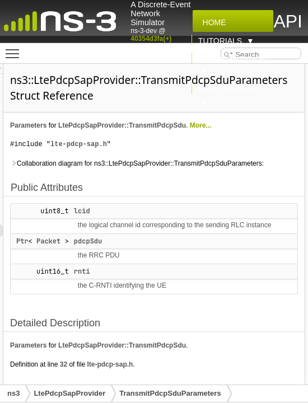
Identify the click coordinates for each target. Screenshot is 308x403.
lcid (222, 247)
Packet (188, 327)
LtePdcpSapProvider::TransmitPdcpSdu (214, 138)
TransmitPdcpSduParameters (170, 393)
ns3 (13, 393)
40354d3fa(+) (150, 39)
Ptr (162, 327)
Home (212, 22)
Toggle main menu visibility (15, 48)
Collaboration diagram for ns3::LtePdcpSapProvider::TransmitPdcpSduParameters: (213, 194)
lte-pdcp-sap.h (218, 169)
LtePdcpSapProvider (69, 393)
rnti (222, 357)
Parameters (168, 125)
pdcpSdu (228, 327)
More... (161, 150)
